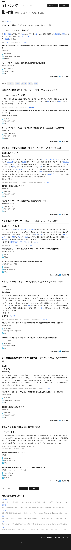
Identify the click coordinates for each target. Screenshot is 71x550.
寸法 (13, 167)
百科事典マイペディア (12, 221)
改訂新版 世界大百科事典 (14, 148)
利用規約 (43, 538)
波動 (13, 229)
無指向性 (19, 169)
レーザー (10, 83)
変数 (40, 234)
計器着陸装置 (13, 242)
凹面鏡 (17, 83)
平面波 (5, 239)
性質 (35, 34)
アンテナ (10, 162)
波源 (17, 229)
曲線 (26, 237)
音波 (4, 34)
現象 (48, 101)
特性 (59, 101)
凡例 (26, 42)
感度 (63, 34)
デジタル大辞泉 (9, 25)
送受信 (24, 162)
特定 (40, 172)
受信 (55, 34)
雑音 (30, 83)
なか (8, 305)
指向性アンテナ (24, 36)
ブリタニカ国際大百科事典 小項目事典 (19, 358)
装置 (58, 34)
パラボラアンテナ (25, 242)
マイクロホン (54, 159)
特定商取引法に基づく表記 (53, 538)
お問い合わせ (64, 538)
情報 (23, 42)
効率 (35, 83)
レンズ (24, 83)
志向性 (7, 39)
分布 (19, 237)
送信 (42, 308)
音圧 (13, 237)
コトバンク (10, 5)
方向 (22, 34)
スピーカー (44, 159)
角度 (36, 234)
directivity (8, 21)
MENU (3, 1)
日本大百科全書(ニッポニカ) (15, 281)
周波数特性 (51, 174)
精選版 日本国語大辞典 (12, 90)
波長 (20, 167)
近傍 (29, 305)
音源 (40, 167)
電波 (9, 34)
